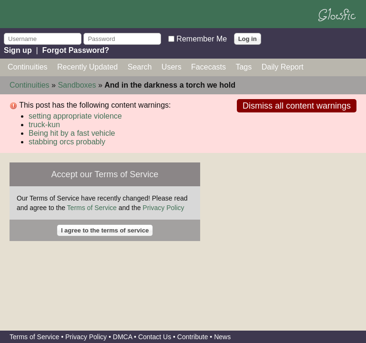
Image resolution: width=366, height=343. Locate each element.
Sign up (18, 50)
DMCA (122, 337)
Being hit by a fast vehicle (72, 133)
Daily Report (283, 67)
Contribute (192, 337)
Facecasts (208, 67)
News (222, 337)
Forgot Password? (75, 50)
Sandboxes (77, 85)
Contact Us (154, 337)
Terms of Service (92, 208)
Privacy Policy (163, 208)
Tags (243, 67)
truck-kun (44, 125)
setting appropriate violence (75, 116)
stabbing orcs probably (67, 142)
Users (172, 67)
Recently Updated (87, 67)
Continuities (28, 67)
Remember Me (201, 38)
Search (140, 67)
